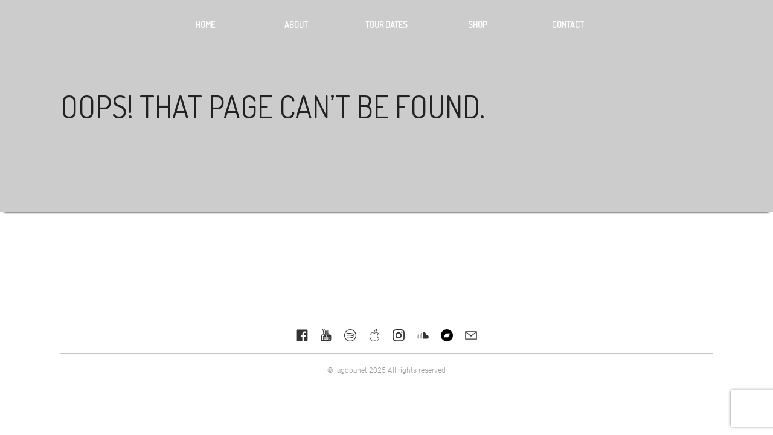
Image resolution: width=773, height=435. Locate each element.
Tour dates (386, 24)
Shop (477, 24)
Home (205, 24)
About (296, 24)
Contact (568, 24)
